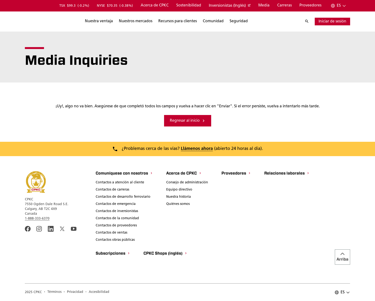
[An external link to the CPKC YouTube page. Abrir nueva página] (74, 229)
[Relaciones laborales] (286, 174)
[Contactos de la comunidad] (117, 218)
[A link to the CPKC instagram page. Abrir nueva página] (39, 229)
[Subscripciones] (113, 254)
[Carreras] (284, 6)
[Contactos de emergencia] (116, 204)
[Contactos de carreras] (112, 190)
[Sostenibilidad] (188, 6)
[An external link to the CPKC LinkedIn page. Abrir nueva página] (51, 229)
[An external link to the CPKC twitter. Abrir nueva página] (62, 229)
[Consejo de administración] (187, 183)
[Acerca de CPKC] (155, 6)
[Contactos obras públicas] (115, 240)
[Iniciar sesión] (332, 21)
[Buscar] (122, 21)
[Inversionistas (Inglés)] (230, 6)
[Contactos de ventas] (111, 233)
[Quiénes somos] (178, 204)
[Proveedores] (310, 6)
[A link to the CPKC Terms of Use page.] (52, 292)
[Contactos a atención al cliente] (120, 183)
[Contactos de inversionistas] (117, 211)
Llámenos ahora (197, 149)
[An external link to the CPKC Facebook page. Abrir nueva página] (28, 229)
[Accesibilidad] (97, 292)
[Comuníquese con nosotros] (124, 174)
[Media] (264, 6)
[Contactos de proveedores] (116, 226)
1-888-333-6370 (37, 218)
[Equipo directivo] (179, 190)
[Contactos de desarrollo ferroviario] (123, 197)
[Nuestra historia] (178, 197)
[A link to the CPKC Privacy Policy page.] (73, 292)
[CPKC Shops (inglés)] (165, 254)
